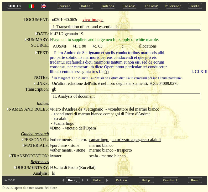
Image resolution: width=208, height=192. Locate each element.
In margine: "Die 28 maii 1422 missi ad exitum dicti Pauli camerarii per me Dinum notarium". (117, 78)
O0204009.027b (165, 83)
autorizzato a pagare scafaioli (136, 139)
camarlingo (99, 139)
